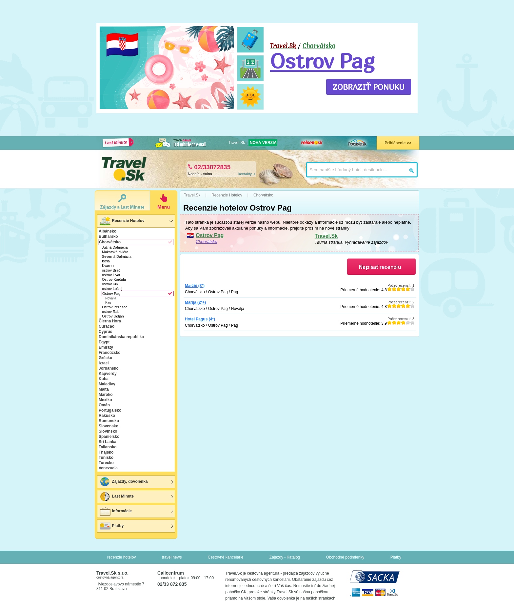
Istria (106, 261)
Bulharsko (108, 236)
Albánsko (107, 231)
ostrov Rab (110, 312)
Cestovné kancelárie (226, 557)
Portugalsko (110, 410)
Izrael (104, 363)
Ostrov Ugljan (113, 316)
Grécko (105, 358)
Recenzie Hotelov (122, 221)
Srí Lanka (107, 441)
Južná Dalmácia (115, 247)
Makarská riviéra (115, 252)
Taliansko (107, 447)
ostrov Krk (110, 284)
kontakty (245, 174)
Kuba (104, 379)
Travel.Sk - (252, 142)
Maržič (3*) (195, 285)
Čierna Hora (110, 321)
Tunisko (106, 457)
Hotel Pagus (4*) (200, 319)
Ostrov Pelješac (114, 307)
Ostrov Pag (322, 60)
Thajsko (106, 452)
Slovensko (108, 426)
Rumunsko (109, 420)
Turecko (106, 462)
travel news (172, 557)
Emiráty (106, 347)
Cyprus (105, 331)
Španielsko (109, 436)
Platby (111, 526)
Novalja (110, 298)
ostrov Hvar (111, 275)
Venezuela (108, 468)
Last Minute (116, 496)
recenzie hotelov (121, 557)
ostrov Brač (111, 270)
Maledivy (107, 384)
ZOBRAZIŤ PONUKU (369, 87)
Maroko (106, 394)
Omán (104, 405)
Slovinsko (108, 431)
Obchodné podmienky (345, 557)
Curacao (106, 326)
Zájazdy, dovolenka (123, 482)
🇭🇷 (122, 44)
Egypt (104, 342)
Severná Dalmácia (116, 256)
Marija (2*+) (195, 302)
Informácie (115, 511)
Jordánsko (109, 368)
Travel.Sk (326, 236)
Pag (108, 302)
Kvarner (108, 266)
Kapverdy (108, 373)
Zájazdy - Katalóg (284, 557)
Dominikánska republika (121, 337)
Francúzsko (110, 352)
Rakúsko (107, 415)
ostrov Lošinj (112, 289)
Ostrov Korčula (114, 279)
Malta (104, 389)
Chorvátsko (319, 46)
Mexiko (105, 400)
